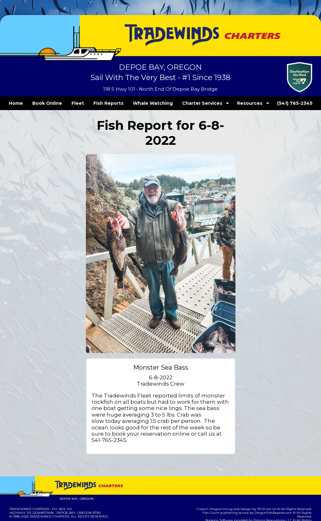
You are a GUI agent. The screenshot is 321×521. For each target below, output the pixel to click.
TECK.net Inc (270, 481)
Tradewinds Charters (29, 481)
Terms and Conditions (28, 495)
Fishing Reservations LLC (262, 489)
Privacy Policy (64, 495)
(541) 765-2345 (282, 103)
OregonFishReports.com (262, 485)
